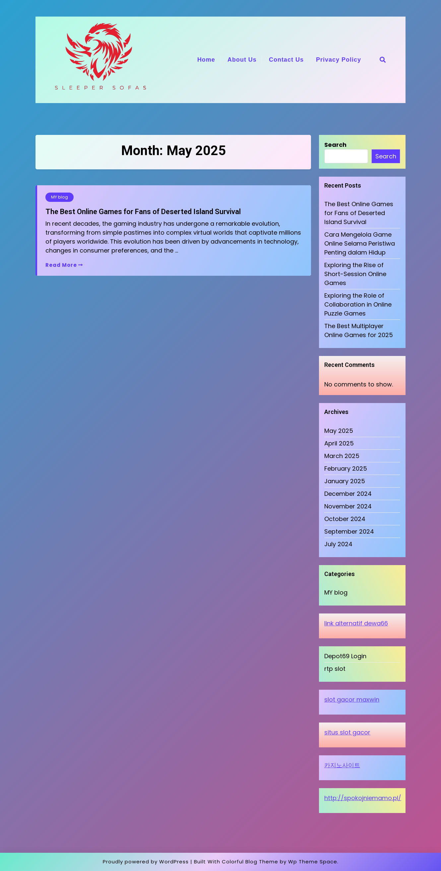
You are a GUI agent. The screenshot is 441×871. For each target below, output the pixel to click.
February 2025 (345, 468)
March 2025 (341, 456)
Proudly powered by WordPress (146, 861)
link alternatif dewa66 (356, 623)
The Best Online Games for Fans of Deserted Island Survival (143, 211)
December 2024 (348, 494)
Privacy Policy (338, 59)
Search (335, 145)
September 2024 (349, 531)
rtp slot (335, 669)
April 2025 (339, 443)
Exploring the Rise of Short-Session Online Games (355, 274)
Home (206, 59)
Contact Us (286, 59)
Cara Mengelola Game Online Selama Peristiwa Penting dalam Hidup (359, 243)
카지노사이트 (342, 765)
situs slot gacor (347, 732)
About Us (242, 59)
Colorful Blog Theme (250, 861)
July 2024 (338, 544)
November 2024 (348, 506)
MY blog (59, 197)
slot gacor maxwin (351, 699)
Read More (64, 264)
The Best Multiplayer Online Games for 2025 (358, 330)
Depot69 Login (345, 656)
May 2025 (338, 431)
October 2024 (344, 519)
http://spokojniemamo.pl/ (362, 798)
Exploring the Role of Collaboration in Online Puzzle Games (358, 304)
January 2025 (344, 481)
